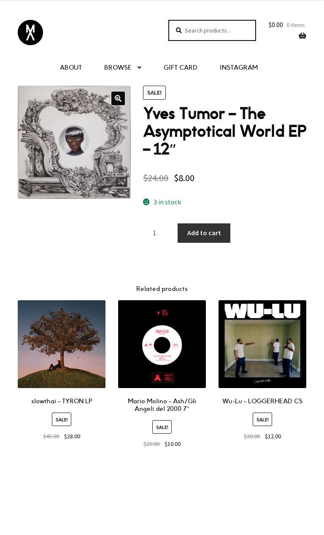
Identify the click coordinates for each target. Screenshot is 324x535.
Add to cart (204, 232)
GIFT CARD (180, 68)
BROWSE (118, 68)
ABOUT (71, 68)
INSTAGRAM (239, 68)
